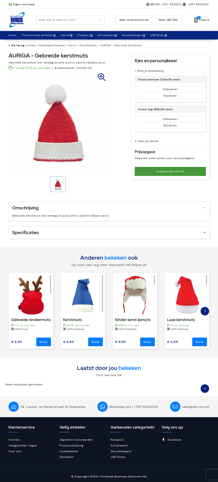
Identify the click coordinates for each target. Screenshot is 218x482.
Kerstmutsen (88, 45)
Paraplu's (83, 35)
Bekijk (44, 342)
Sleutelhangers (132, 35)
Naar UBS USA (168, 20)
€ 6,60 (120, 342)
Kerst (72, 45)
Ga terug (18, 45)
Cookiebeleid (69, 451)
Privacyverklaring (71, 445)
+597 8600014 (198, 4)
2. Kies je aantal (146, 141)
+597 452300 (171, 4)
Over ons (15, 451)
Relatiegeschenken (52, 45)
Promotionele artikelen (37, 35)
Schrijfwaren (106, 35)
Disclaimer (67, 457)
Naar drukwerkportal (134, 20)
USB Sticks (157, 35)
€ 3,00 (172, 342)
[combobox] (66, 20)
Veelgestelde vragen (23, 445)
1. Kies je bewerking (149, 70)
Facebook (171, 440)
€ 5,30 (16, 342)
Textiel (65, 35)
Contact (14, 440)
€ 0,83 (68, 342)
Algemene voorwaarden (76, 440)
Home (32, 45)
